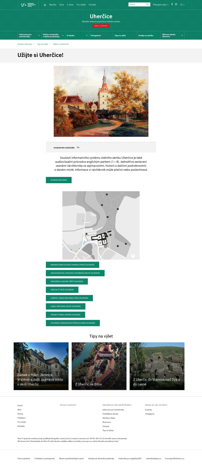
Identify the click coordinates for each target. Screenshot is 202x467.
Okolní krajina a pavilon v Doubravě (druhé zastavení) (75, 273)
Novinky (52, 4)
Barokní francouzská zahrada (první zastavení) (72, 265)
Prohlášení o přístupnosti (45, 458)
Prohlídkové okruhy (110, 414)
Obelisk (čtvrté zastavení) (62, 289)
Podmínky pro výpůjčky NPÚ (130, 458)
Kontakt (92, 4)
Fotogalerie (149, 414)
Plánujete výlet (161, 4)
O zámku (148, 409)
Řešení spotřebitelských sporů (71, 458)
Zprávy (20, 413)
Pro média (81, 4)
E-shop (70, 4)
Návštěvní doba (109, 418)
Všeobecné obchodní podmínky (101, 458)
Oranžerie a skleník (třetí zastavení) (67, 281)
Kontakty (21, 426)
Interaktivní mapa (59, 180)
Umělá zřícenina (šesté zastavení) (66, 306)
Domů (20, 405)
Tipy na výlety (108, 430)
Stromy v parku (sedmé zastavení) (65, 314)
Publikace (22, 418)
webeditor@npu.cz (153, 458)
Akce (61, 4)
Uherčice (101, 16)
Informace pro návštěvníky (113, 409)
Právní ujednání (24, 458)
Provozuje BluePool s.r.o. (174, 458)
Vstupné (106, 426)
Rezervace (107, 422)
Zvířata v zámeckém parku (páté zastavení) (69, 298)
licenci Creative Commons (76, 438)
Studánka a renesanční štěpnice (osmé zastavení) (73, 323)
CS (182, 4)
